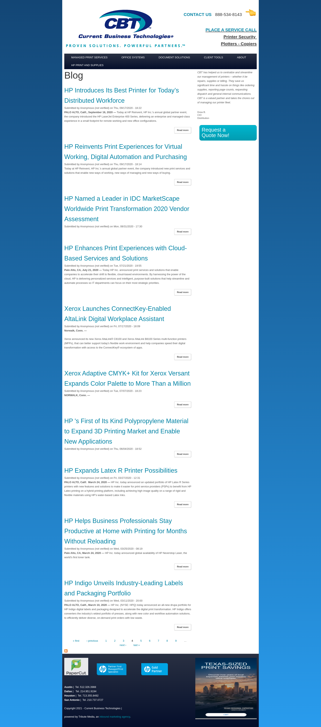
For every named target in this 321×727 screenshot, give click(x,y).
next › (123, 645)
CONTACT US (197, 14)
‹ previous (92, 640)
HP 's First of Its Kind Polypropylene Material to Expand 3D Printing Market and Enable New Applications (126, 431)
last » (136, 645)
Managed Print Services (89, 57)
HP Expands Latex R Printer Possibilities (120, 470)
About (241, 57)
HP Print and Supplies (87, 65)
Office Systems (133, 57)
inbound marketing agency (114, 716)
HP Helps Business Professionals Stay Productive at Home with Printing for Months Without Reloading (125, 531)
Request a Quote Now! (215, 132)
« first (76, 640)
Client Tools (213, 57)
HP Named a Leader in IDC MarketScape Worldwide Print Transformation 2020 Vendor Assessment (126, 209)
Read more (184, 130)
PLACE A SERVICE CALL (231, 29)
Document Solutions (174, 57)
